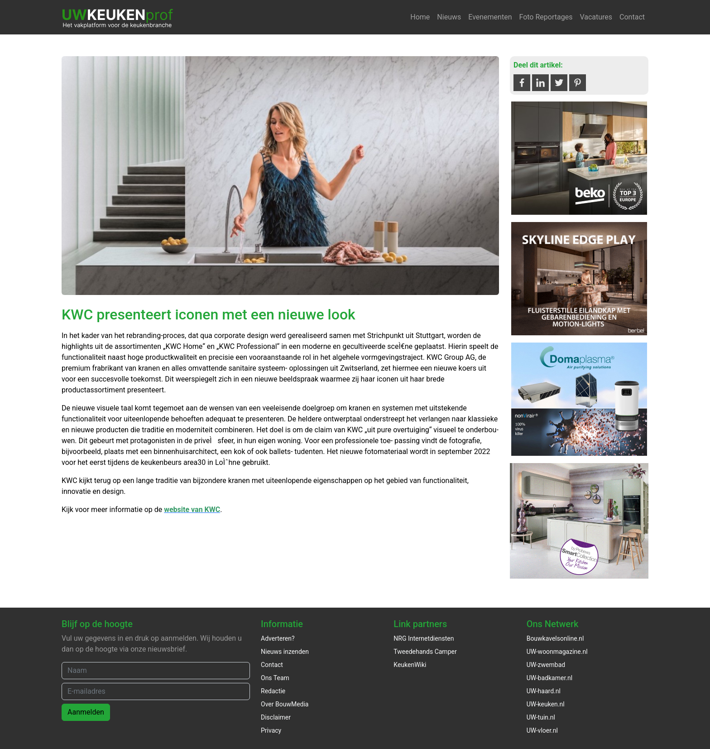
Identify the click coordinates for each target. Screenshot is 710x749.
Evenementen (490, 17)
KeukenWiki (409, 664)
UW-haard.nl (544, 691)
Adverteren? (278, 638)
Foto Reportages (545, 17)
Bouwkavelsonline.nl (555, 638)
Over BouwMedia (284, 704)
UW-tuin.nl (541, 717)
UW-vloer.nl (542, 730)
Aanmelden (85, 712)
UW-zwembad (546, 664)
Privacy (271, 730)
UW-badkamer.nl (549, 677)
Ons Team (275, 677)
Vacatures (596, 17)
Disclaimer (276, 717)
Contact (632, 17)
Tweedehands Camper (424, 651)
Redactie (273, 691)
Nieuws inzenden (285, 651)
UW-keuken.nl (546, 704)
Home (420, 17)
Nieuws (449, 17)
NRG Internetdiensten (423, 638)
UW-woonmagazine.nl (557, 651)
